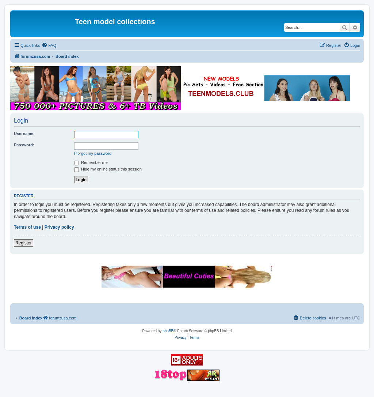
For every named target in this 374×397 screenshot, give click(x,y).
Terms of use (27, 227)
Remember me (91, 162)
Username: (24, 133)
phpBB (168, 331)
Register (23, 243)
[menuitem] (49, 45)
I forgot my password (92, 153)
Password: (24, 145)
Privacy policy (59, 227)
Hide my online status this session (108, 169)
